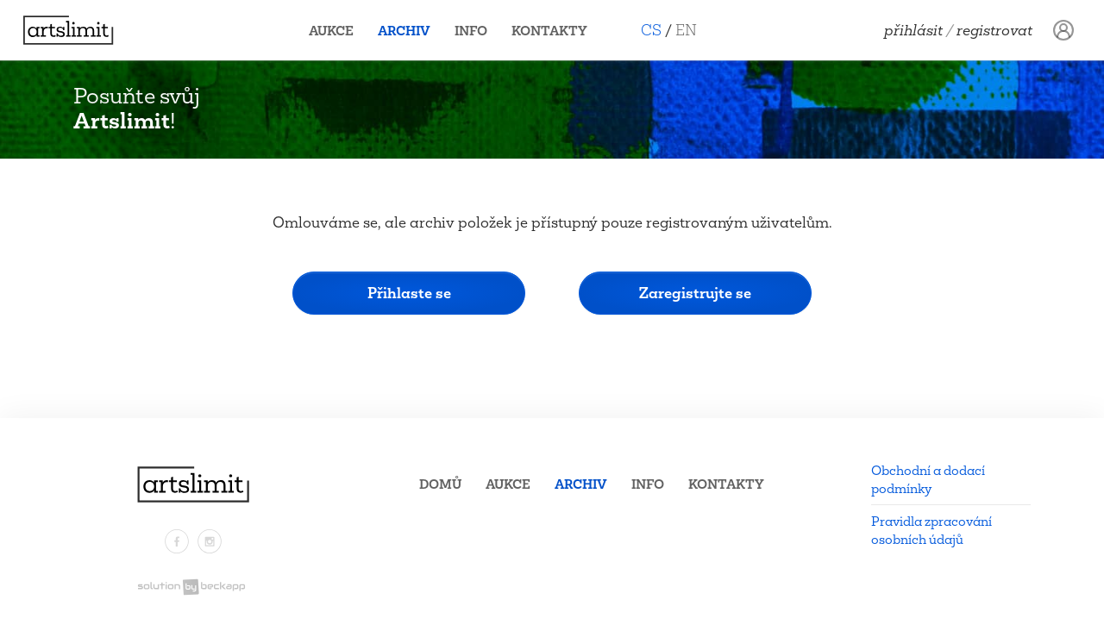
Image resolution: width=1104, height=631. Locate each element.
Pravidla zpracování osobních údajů (931, 530)
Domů (440, 484)
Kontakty (556, 30)
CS (658, 30)
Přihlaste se (409, 293)
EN (693, 30)
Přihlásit (913, 30)
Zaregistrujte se (695, 293)
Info (477, 30)
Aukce (338, 30)
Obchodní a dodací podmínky (928, 479)
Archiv (411, 30)
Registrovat (994, 30)
